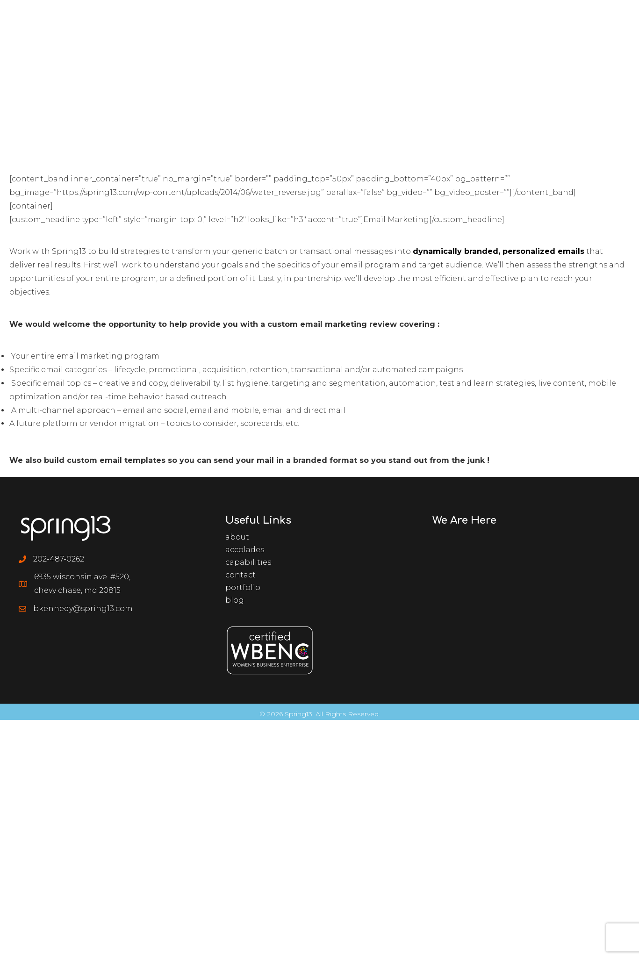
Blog (234, 600)
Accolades (244, 549)
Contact (240, 574)
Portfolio (242, 587)
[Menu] (608, 21)
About (237, 537)
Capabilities (248, 562)
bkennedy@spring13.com (83, 608)
